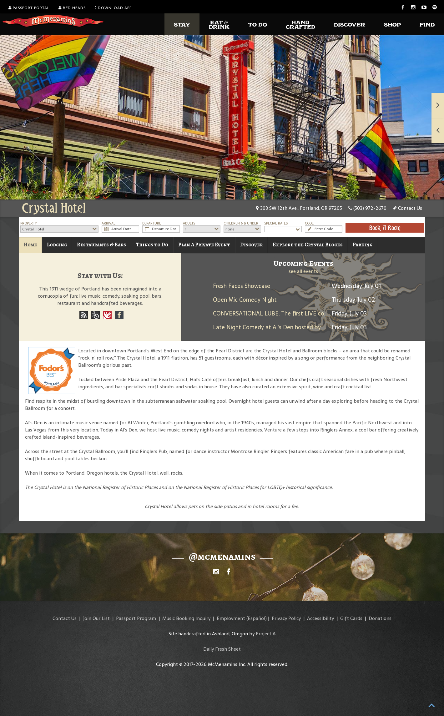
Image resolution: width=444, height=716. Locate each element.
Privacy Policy (286, 618)
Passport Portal (28, 8)
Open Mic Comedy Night (245, 299)
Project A (266, 634)
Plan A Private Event (204, 244)
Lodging (57, 244)
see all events (303, 271)
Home (30, 244)
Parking (362, 244)
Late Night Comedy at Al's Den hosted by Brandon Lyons (287, 327)
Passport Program (136, 618)
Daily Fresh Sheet (222, 649)
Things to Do (152, 244)
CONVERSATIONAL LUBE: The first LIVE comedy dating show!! (294, 313)
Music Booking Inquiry (186, 618)
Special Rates (276, 223)
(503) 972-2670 (367, 208)
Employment (231, 618)
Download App (113, 8)
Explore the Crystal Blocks (308, 244)
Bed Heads (72, 8)
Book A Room (385, 227)
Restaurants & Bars (101, 244)
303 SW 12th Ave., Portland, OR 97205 (299, 208)
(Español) (256, 618)
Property (28, 223)
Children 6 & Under (241, 223)
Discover (251, 244)
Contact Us (407, 208)
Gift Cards (351, 618)
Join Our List (96, 618)
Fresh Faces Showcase (241, 285)
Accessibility (320, 618)
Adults (189, 223)
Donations (380, 618)
